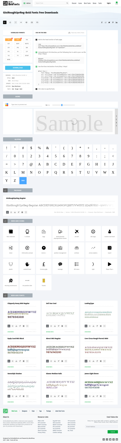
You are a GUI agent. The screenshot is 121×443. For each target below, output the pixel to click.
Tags (40, 411)
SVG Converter (57, 423)
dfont (27, 55)
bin (27, 47)
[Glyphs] (21, 22)
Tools (100, 3)
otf (9, 47)
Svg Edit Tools (56, 421)
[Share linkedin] (116, 22)
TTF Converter (71, 421)
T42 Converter (56, 428)
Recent (74, 3)
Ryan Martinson (16, 86)
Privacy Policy (41, 432)
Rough (17, 89)
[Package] (26, 22)
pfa (18, 47)
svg (27, 39)
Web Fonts (14, 411)
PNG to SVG (41, 421)
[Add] (4, 22)
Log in (108, 3)
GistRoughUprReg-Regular (16, 198)
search (67, 3)
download (18, 68)
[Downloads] (15, 212)
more (23, 180)
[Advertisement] (102, 60)
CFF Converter (41, 428)
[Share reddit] (105, 22)
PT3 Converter (56, 426)
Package (48, 411)
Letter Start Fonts (60, 411)
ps (17, 51)
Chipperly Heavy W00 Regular (18, 303)
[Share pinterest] (113, 22)
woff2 (27, 43)
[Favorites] (10, 22)
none (8, 59)
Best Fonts (87, 3)
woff (17, 43)
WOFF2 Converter (57, 424)
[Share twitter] (109, 22)
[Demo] (15, 22)
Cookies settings (57, 432)
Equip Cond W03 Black (16, 338)
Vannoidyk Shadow (15, 374)
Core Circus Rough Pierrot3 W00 (96, 338)
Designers (24, 411)
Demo (94, 3)
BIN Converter (42, 426)
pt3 (9, 51)
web (18, 39)
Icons (80, 3)
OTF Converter (42, 423)
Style (33, 411)
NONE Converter (57, 430)
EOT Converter (71, 423)
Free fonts (12, 3)
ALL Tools (70, 430)
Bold (13, 78)
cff (27, 51)
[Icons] (32, 22)
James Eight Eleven (92, 374)
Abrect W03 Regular (53, 338)
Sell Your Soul (51, 303)
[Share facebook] (102, 22)
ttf (9, 39)
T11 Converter (71, 428)
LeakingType (89, 303)
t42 (9, 55)
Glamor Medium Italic (54, 374)
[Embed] (22, 212)
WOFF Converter (42, 424)
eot (9, 43)
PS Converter (71, 426)
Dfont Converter (42, 430)
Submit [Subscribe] (113, 432)
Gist (13, 89)
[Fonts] (37, 22)
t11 (18, 55)
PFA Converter (71, 424)
